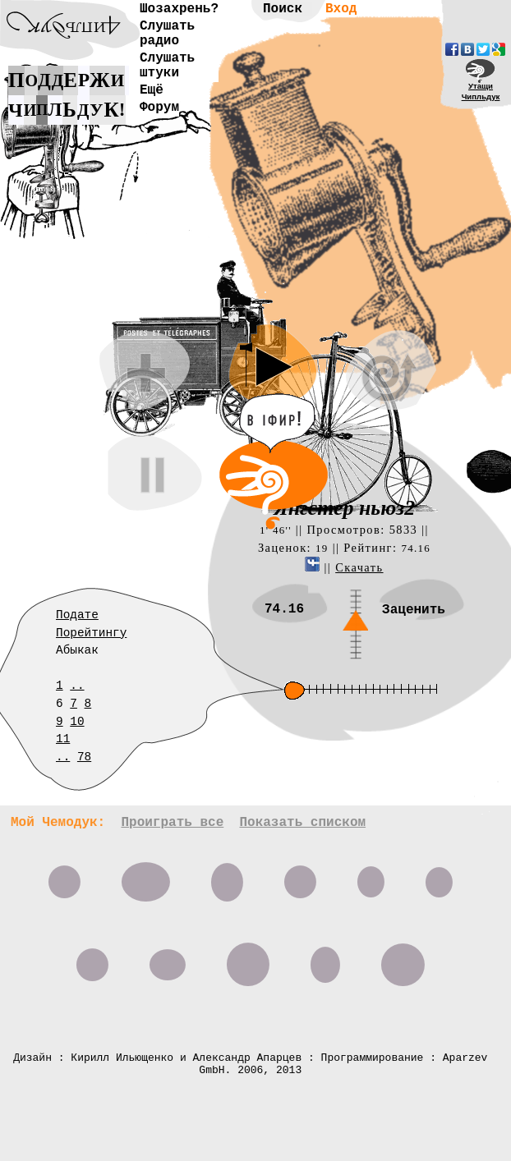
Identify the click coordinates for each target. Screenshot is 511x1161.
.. (77, 685)
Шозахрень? (179, 9)
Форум (159, 107)
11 (63, 739)
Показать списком (302, 822)
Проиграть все (172, 822)
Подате (77, 615)
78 (84, 757)
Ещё (151, 90)
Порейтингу (91, 633)
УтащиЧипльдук (481, 91)
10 (77, 721)
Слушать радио (167, 33)
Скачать (359, 567)
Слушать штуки (167, 65)
